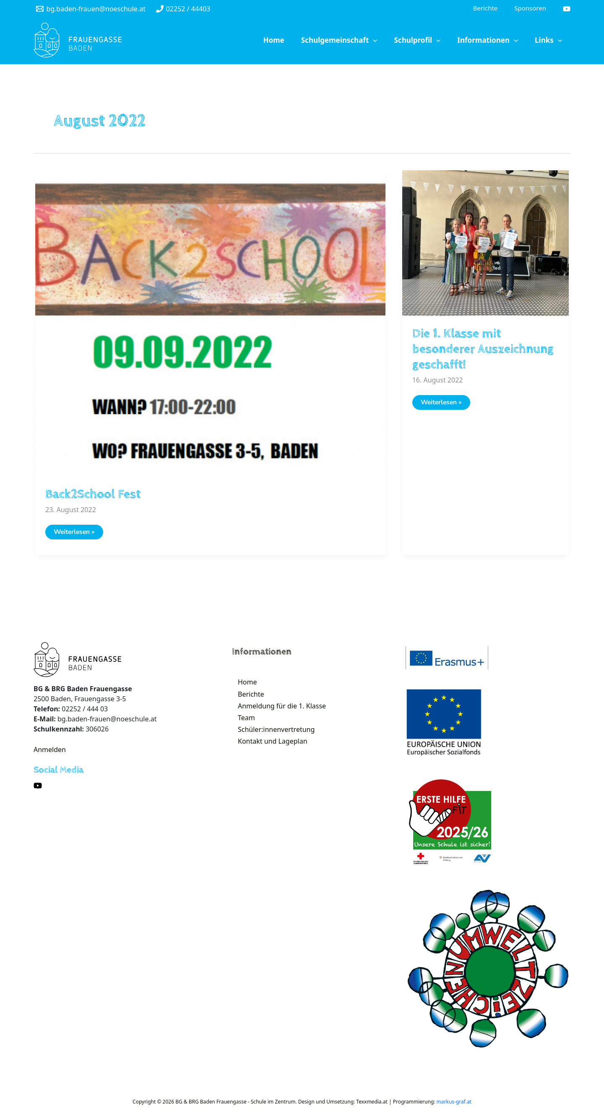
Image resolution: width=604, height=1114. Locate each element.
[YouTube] (566, 9)
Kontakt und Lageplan (267, 756)
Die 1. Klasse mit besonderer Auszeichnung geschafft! (483, 350)
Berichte (246, 699)
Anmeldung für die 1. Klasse (277, 713)
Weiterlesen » (78, 534)
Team (241, 728)
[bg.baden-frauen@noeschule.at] (91, 9)
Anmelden (50, 751)
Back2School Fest (93, 495)
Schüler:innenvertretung (271, 742)
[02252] (183, 9)
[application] (396, 41)
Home (242, 685)
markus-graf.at (454, 1103)
